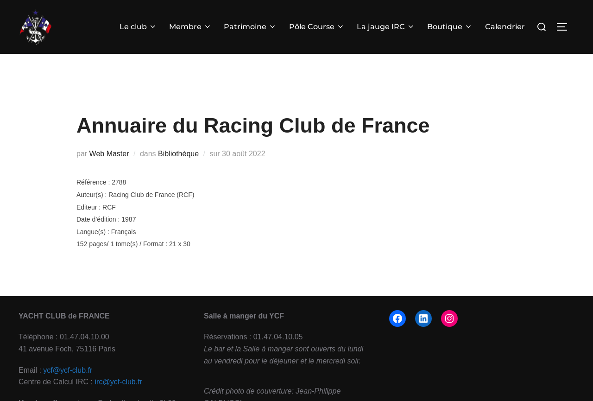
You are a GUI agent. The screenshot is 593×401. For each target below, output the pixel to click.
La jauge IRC (386, 26)
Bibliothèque (178, 168)
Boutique (450, 26)
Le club (138, 26)
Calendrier (505, 26)
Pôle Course (317, 26)
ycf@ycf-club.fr (67, 385)
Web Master (109, 168)
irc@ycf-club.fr (118, 397)
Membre (190, 26)
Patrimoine (250, 26)
